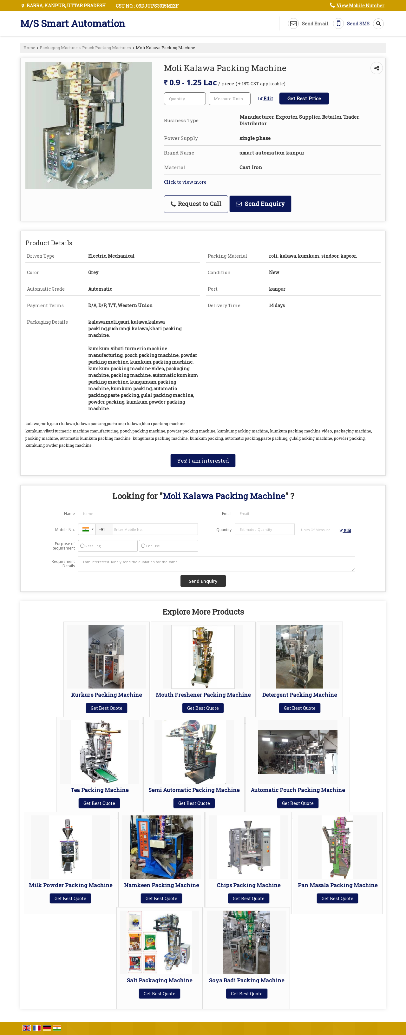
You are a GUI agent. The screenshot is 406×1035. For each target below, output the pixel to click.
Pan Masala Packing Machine (337, 885)
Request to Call (196, 204)
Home (29, 47)
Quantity (224, 529)
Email (227, 513)
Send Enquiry (260, 204)
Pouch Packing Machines (106, 47)
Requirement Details (63, 563)
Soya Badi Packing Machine (246, 980)
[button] (360, 6)
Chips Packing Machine (248, 885)
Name (69, 513)
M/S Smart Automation (72, 23)
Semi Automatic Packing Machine (193, 790)
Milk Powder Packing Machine (70, 885)
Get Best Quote (106, 708)
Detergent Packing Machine (299, 694)
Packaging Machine (59, 47)
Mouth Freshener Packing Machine (203, 694)
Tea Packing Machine (99, 790)
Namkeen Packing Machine (161, 885)
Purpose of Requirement (63, 546)
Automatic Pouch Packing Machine (298, 790)
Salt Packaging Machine (159, 980)
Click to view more (185, 182)
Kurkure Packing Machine (106, 694)
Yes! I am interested (203, 460)
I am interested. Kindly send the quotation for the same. (216, 563)
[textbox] (230, 98)
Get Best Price (304, 98)
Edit (265, 99)
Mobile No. (65, 529)
